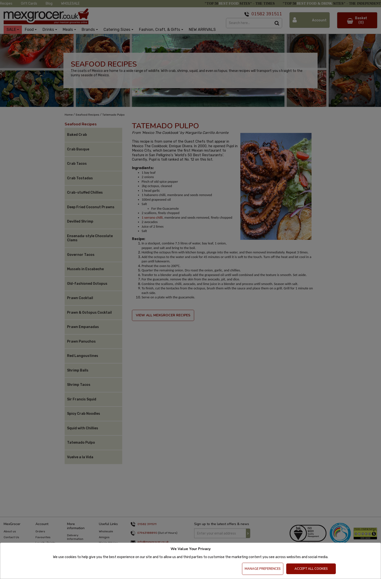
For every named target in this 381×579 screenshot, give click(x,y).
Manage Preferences (263, 569)
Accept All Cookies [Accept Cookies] (311, 569)
